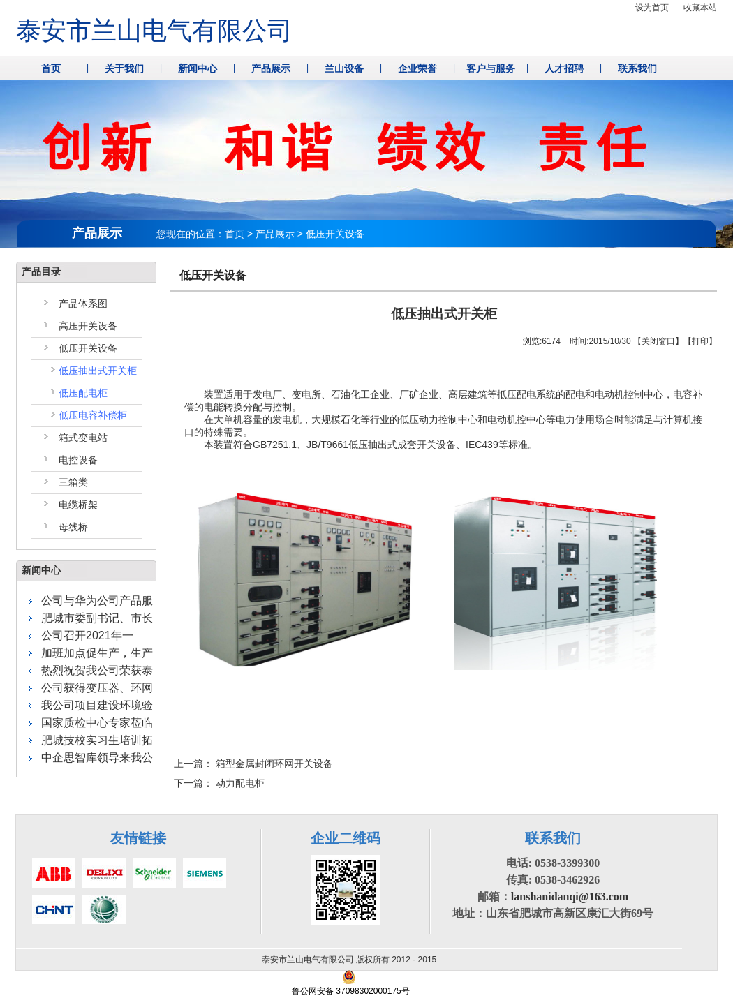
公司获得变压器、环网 (97, 688)
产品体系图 (83, 303)
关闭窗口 (658, 341)
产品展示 (270, 68)
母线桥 (73, 526)
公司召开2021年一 (87, 635)
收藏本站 (700, 8)
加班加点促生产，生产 (97, 653)
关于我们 (124, 68)
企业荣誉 (417, 68)
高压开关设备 (88, 326)
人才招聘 (564, 68)
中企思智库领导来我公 (97, 758)
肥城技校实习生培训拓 (97, 740)
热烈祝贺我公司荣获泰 (97, 670)
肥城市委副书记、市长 (97, 618)
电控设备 (78, 460)
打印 (700, 341)
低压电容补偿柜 (93, 415)
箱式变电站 (83, 437)
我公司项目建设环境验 (97, 705)
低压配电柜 (83, 393)
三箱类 (73, 482)
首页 (51, 68)
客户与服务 (490, 68)
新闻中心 (197, 68)
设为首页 (652, 8)
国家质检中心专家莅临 (97, 723)
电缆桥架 (78, 504)
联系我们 (637, 68)
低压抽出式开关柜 (98, 370)
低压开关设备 (88, 348)
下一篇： (219, 783)
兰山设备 (344, 68)
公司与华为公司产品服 (97, 600)
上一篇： (253, 763)
